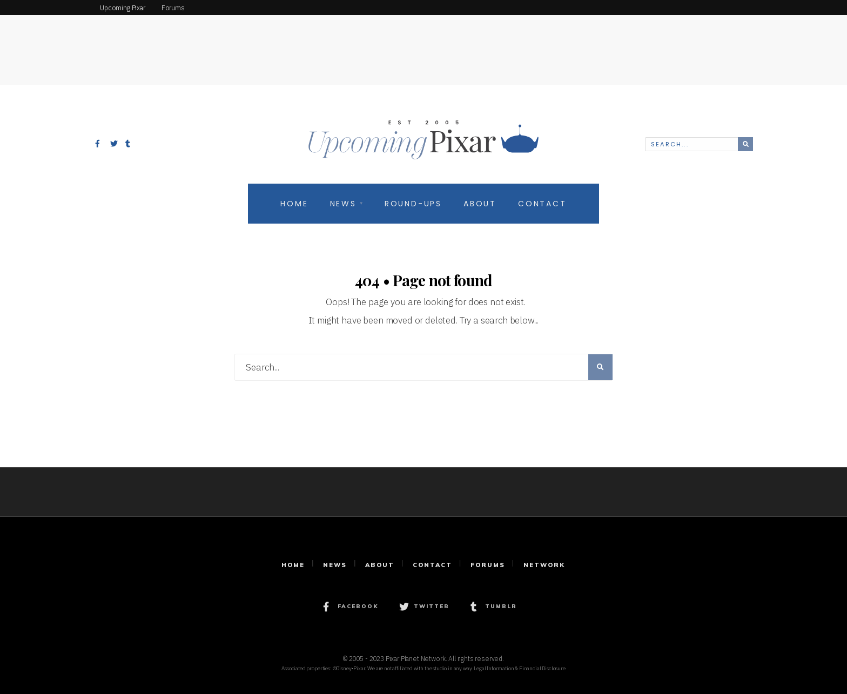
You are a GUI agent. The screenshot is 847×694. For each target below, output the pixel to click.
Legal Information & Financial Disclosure (520, 668)
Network (544, 565)
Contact (542, 203)
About (479, 203)
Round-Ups (413, 203)
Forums (487, 565)
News (343, 203)
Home (294, 203)
